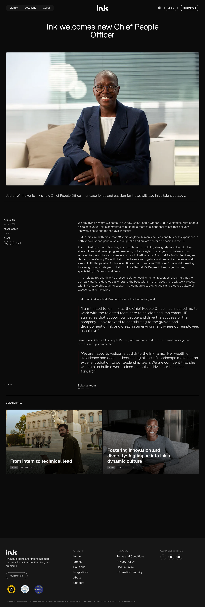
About (46, 8)
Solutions (30, 8)
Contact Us (189, 8)
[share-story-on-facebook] (5, 243)
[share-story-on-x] (12, 243)
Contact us (16, 578)
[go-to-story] (54, 444)
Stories (14, 8)
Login (171, 8)
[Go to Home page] (11, 554)
